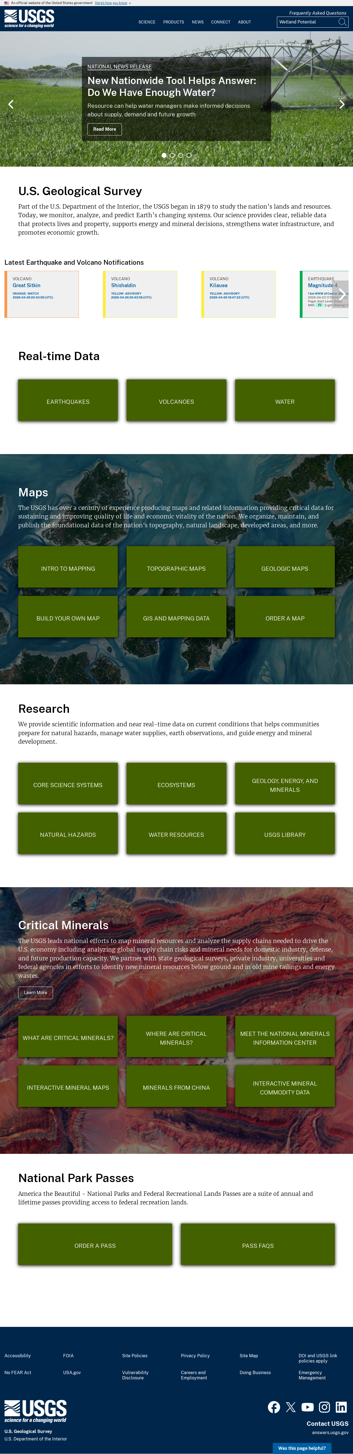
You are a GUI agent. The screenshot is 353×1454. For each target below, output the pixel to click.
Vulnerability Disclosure (135, 1375)
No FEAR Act (17, 1372)
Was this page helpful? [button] (302, 1448)
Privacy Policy (195, 1355)
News (198, 22)
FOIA (68, 1355)
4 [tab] (188, 155)
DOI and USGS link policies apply (318, 1358)
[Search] (343, 22)
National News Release (119, 67)
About (244, 22)
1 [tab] (164, 155)
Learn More (35, 992)
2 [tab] (172, 155)
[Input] (313, 22)
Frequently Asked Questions (317, 13)
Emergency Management (312, 1375)
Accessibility (17, 1355)
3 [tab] (180, 155)
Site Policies (135, 1355)
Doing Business (255, 1372)
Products (173, 22)
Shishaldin (123, 285)
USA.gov (72, 1372)
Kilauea (219, 285)
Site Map (249, 1355)
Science (147, 22)
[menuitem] (147, 18)
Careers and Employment (194, 1375)
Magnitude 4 (323, 285)
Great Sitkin (27, 285)
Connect (220, 22)
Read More (104, 129)
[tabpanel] (176, 99)
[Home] (29, 26)
